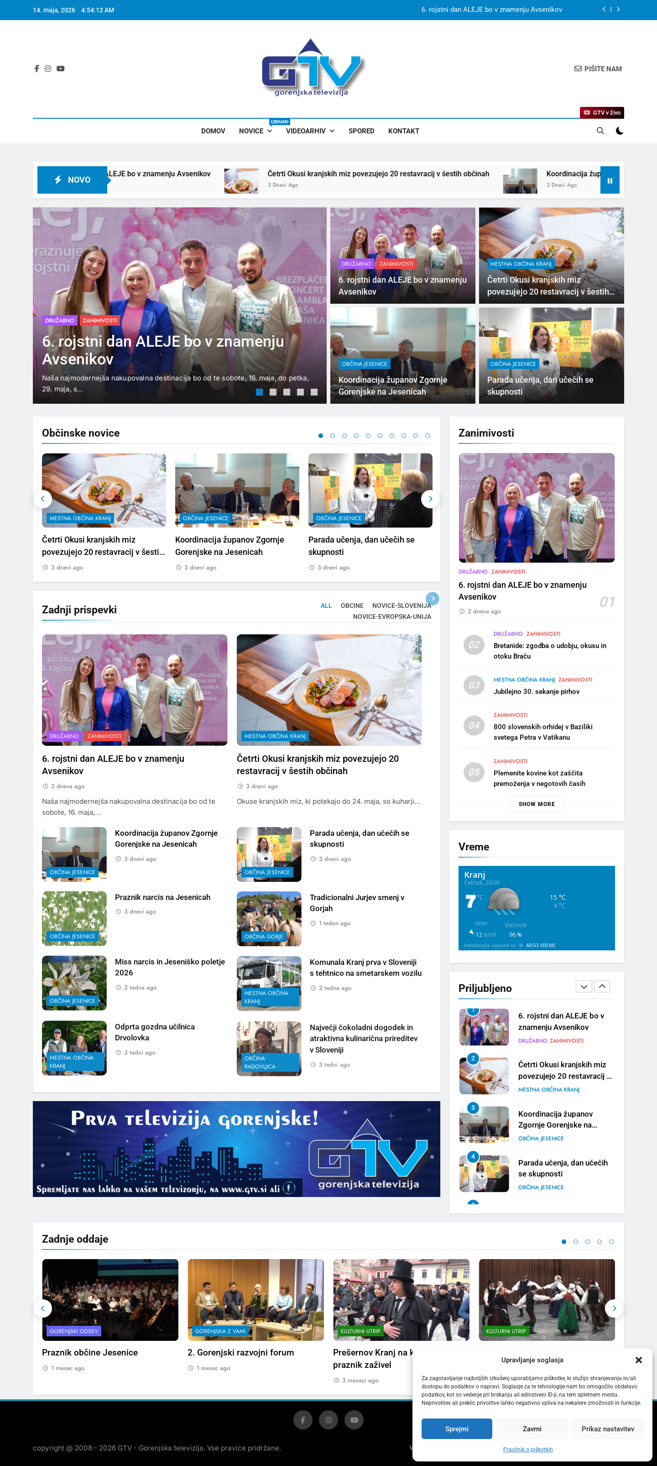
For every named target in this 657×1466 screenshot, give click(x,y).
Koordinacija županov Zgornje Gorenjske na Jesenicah (555, 1125)
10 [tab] (427, 435)
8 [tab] (404, 435)
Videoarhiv (306, 131)
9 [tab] (415, 435)
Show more (537, 804)
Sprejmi (457, 1429)
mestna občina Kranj (521, 264)
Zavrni (532, 1429)
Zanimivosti (100, 320)
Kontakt (403, 131)
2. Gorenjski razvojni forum (241, 1352)
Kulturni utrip (361, 1331)
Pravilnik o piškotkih (528, 1449)
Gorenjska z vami (220, 1331)
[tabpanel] (180, 305)
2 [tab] (274, 393)
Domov (213, 131)
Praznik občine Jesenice (90, 1352)
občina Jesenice (364, 407)
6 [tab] (380, 435)
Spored (362, 131)
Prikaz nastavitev (608, 1429)
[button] (638, 1360)
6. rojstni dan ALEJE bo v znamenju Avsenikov (492, 10)
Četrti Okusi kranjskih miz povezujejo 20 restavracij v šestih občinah (429, 173)
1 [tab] (260, 393)
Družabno (59, 320)
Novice (259, 127)
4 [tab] (301, 393)
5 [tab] (315, 393)
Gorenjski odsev (74, 1331)
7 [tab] (392, 435)
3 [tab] (287, 393)
